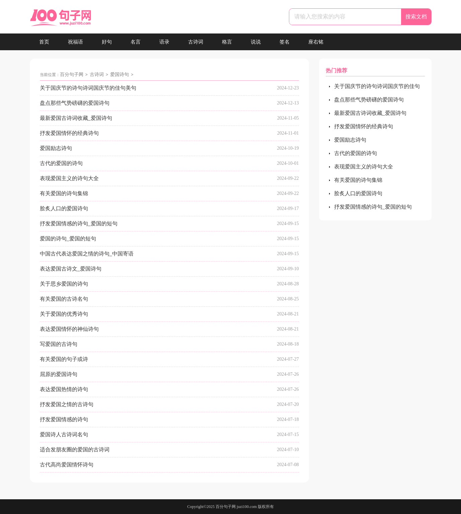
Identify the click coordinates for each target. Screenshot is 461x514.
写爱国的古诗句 (58, 344)
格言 (227, 42)
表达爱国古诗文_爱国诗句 (70, 269)
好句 (107, 42)
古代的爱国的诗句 (61, 163)
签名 (285, 42)
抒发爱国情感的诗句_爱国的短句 (79, 223)
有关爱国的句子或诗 (64, 359)
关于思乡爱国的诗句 (64, 284)
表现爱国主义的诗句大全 (69, 178)
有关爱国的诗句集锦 (64, 193)
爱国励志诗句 (56, 148)
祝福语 (75, 42)
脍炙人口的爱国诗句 (64, 208)
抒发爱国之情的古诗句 (66, 404)
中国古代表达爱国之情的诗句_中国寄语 (87, 253)
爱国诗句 (119, 74)
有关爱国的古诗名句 (64, 299)
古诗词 (195, 42)
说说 (256, 42)
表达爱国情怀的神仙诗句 (69, 329)
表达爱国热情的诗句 (64, 389)
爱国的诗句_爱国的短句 (68, 238)
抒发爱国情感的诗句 (64, 419)
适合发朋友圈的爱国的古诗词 (74, 449)
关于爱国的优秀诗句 (64, 314)
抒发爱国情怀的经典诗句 (69, 133)
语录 (164, 42)
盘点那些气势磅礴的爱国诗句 (74, 103)
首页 (44, 42)
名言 (136, 42)
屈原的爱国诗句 (58, 374)
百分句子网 (71, 74)
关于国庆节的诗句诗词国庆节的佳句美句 (88, 88)
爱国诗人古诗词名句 (64, 434)
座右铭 (315, 42)
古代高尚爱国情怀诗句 (66, 464)
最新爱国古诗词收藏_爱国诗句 (76, 118)
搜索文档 (416, 16)
